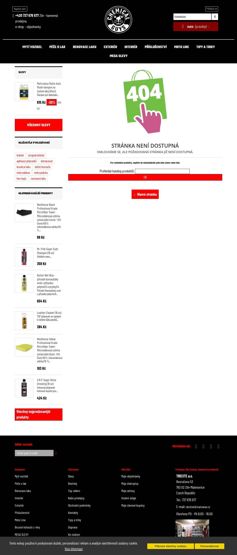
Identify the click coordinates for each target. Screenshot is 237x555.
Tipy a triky (205, 47)
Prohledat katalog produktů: (117, 171)
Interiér (130, 47)
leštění (20, 155)
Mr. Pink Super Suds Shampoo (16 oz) (47, 250)
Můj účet (125, 470)
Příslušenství (156, 47)
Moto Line (181, 47)
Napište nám (20, 8)
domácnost (47, 161)
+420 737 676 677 (27, 15)
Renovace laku (84, 47)
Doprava (72, 527)
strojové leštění (36, 155)
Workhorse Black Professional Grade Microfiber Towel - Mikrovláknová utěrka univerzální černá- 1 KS (49, 212)
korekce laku (23, 167)
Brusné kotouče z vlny (27, 527)
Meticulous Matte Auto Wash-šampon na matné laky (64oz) (49, 87)
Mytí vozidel (32, 47)
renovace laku (38, 178)
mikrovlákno (23, 172)
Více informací (74, 548)
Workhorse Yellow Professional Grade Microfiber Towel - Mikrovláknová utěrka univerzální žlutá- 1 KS (48, 346)
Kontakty (73, 513)
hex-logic (22, 178)
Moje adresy (128, 491)
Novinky (72, 483)
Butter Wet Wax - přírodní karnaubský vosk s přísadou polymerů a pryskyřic (48, 280)
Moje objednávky (130, 476)
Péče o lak (57, 47)
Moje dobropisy (129, 483)
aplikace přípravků (26, 161)
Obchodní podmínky (79, 505)
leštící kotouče (42, 167)
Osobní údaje (128, 498)
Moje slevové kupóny (133, 505)
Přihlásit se (211, 8)
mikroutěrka (41, 172)
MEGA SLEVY (118, 56)
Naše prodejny (76, 498)
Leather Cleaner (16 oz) (49, 312)
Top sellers (74, 491)
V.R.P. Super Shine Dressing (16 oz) (46, 381)
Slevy (22, 72)
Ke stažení (74, 534)
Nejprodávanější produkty (36, 193)
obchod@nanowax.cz (198, 507)
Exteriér (110, 47)
